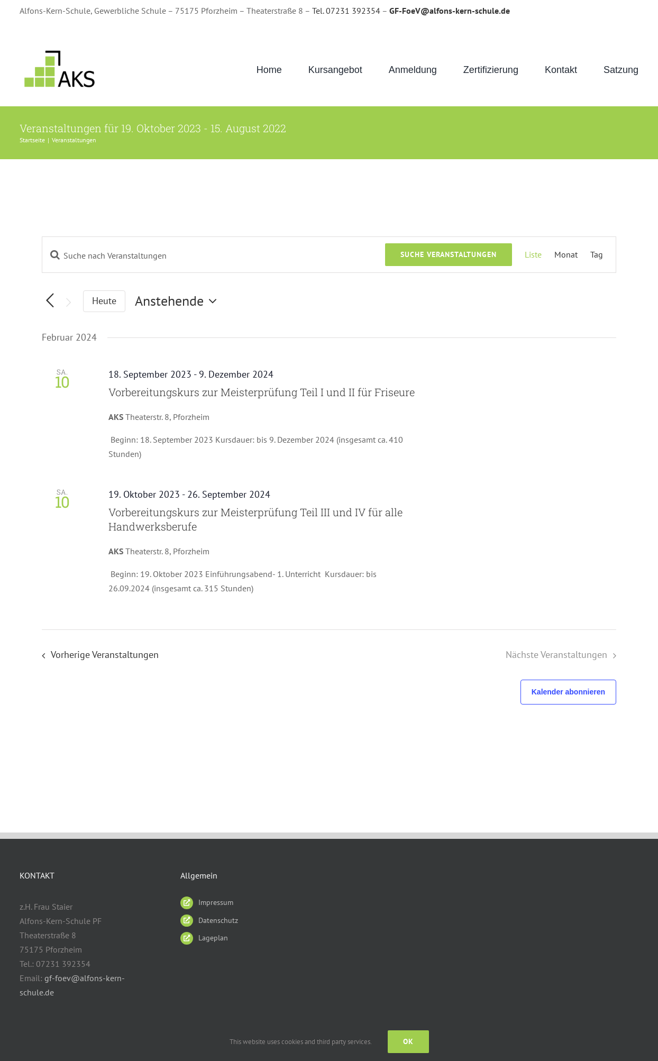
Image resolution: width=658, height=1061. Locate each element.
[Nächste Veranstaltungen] (68, 302)
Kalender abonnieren (568, 692)
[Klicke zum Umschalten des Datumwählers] (178, 300)
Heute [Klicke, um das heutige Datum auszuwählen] (104, 301)
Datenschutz (218, 920)
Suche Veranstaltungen (448, 254)
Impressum (215, 902)
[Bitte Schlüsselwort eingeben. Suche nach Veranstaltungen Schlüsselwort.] (213, 255)
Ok (408, 1041)
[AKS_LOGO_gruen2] (61, 50)
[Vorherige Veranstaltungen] (97, 655)
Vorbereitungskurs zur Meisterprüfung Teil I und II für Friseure (261, 392)
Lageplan (213, 938)
